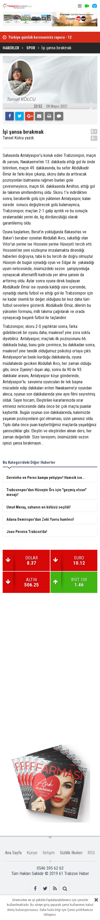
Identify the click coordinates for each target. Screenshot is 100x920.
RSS (91, 852)
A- (94, 138)
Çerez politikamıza (80, 910)
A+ (94, 131)
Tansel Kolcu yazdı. (18, 137)
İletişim (49, 852)
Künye (32, 852)
